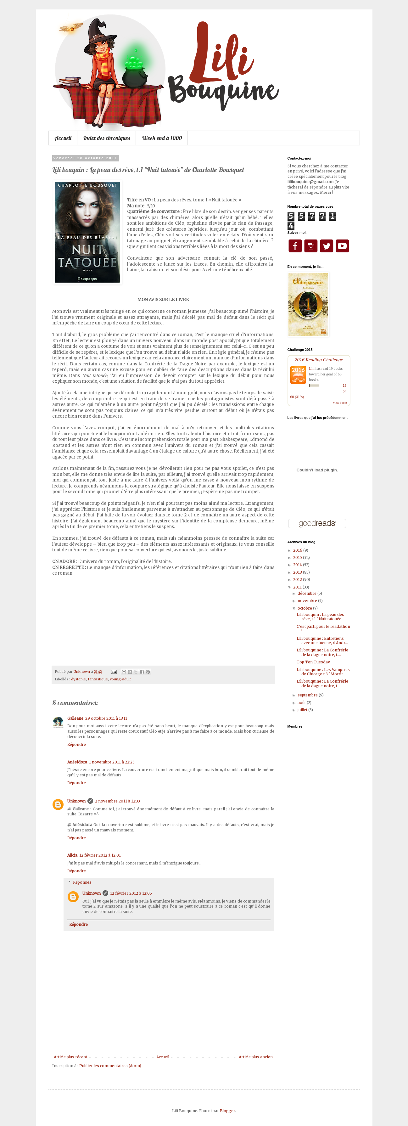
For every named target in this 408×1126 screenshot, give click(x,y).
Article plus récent (70, 1057)
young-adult (120, 679)
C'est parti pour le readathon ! (323, 628)
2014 (298, 564)
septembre (308, 695)
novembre (308, 600)
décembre (307, 593)
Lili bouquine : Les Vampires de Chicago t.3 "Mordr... (323, 671)
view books (340, 402)
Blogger (227, 1110)
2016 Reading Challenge (319, 359)
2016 (298, 550)
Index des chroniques (106, 138)
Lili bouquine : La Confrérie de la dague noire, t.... (322, 652)
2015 (298, 557)
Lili (312, 368)
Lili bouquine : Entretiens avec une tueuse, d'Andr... (322, 640)
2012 (298, 579)
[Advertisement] (163, 1037)
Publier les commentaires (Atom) (110, 1065)
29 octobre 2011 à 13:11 (106, 718)
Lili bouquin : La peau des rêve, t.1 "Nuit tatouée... (320, 616)
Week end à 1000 (162, 138)
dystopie (78, 679)
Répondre (76, 744)
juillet (303, 709)
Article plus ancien (256, 1057)
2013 (298, 572)
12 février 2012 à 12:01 (100, 855)
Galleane (75, 718)
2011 (298, 587)
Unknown (76, 801)
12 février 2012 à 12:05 (131, 893)
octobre (305, 608)
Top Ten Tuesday (313, 662)
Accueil (62, 138)
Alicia (72, 855)
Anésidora (77, 762)
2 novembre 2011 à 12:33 (117, 801)
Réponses (82, 882)
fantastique (98, 679)
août (302, 702)
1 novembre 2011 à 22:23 (112, 762)
